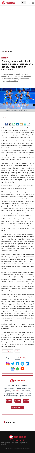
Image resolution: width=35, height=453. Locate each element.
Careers (4, 445)
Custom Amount (17, 407)
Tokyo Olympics (7, 351)
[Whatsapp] (13, 124)
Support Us (23, 443)
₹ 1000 (26, 401)
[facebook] (6, 124)
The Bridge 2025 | (10, 448)
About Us (15, 443)
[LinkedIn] (17, 124)
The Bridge (23, 358)
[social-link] (28, 124)
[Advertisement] (17, 28)
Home (4, 51)
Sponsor (18, 390)
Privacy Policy (5, 443)
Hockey (4, 58)
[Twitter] (10, 124)
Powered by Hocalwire (23, 448)
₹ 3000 (17, 401)
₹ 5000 (8, 401)
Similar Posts (11, 422)
